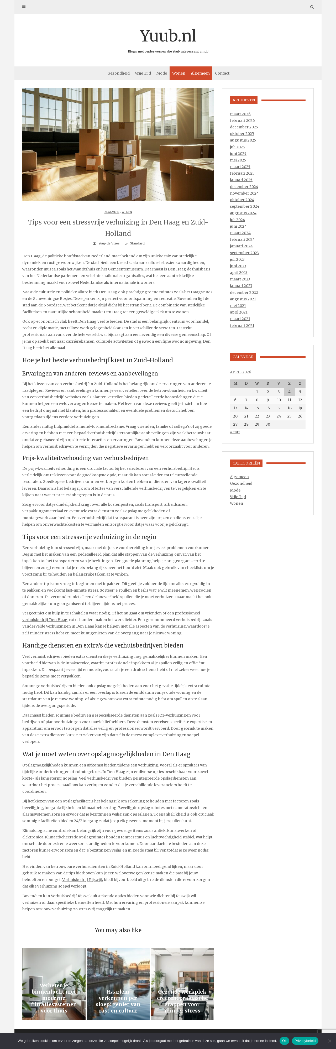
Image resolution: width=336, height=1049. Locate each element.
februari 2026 (242, 120)
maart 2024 (240, 233)
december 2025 (244, 127)
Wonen (178, 73)
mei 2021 (238, 305)
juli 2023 (237, 259)
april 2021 (239, 312)
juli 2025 (237, 147)
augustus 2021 (243, 299)
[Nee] (329, 1040)
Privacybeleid (305, 1041)
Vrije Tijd (143, 73)
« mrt (235, 432)
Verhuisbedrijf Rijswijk (82, 879)
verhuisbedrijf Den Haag (44, 619)
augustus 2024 (243, 213)
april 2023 (239, 272)
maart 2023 (240, 279)
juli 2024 (237, 219)
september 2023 (244, 252)
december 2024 (244, 186)
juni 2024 (238, 226)
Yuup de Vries (109, 243)
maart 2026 (240, 114)
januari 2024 (241, 246)
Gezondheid (118, 73)
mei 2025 (238, 160)
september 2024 (244, 206)
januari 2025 (241, 180)
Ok (284, 1041)
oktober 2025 (242, 133)
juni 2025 (238, 153)
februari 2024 (242, 239)
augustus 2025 (243, 140)
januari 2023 (241, 285)
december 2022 (244, 292)
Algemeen (200, 73)
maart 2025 (240, 166)
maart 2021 (240, 318)
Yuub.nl (168, 39)
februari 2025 (242, 173)
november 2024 (244, 193)
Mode (161, 73)
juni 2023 (238, 266)
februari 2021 (242, 325)
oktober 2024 (242, 199)
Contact (222, 73)
